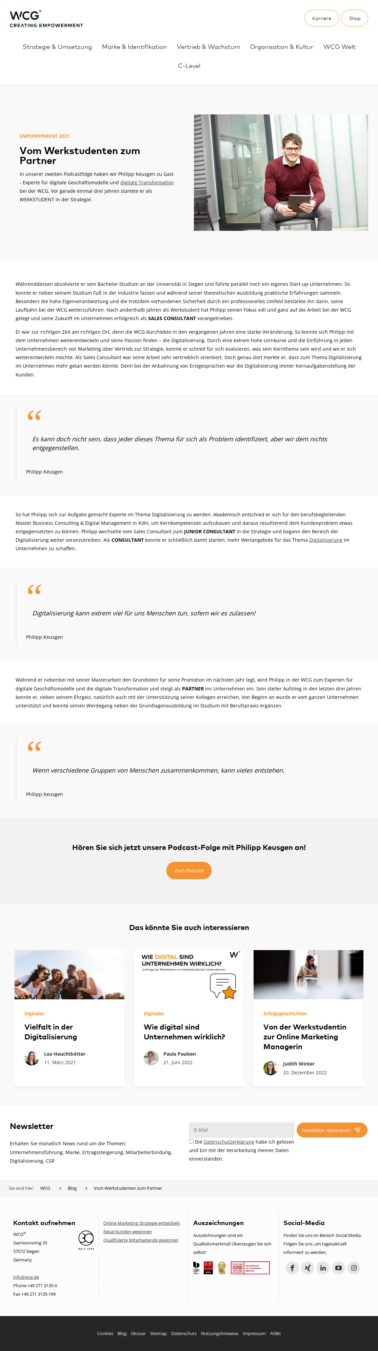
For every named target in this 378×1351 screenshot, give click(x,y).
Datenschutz (184, 1333)
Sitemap (158, 1333)
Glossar (138, 1333)
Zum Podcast (189, 870)
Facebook (292, 1268)
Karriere (321, 18)
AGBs (275, 1333)
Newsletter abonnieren (326, 1130)
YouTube (338, 1268)
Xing (307, 1268)
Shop (355, 18)
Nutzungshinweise (219, 1333)
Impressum (254, 1333)
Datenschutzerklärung (229, 1142)
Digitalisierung (325, 540)
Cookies (105, 1333)
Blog (122, 1333)
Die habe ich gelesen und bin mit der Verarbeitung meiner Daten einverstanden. (241, 1150)
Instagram (353, 1268)
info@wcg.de (26, 1277)
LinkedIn (323, 1268)
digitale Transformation (147, 182)
